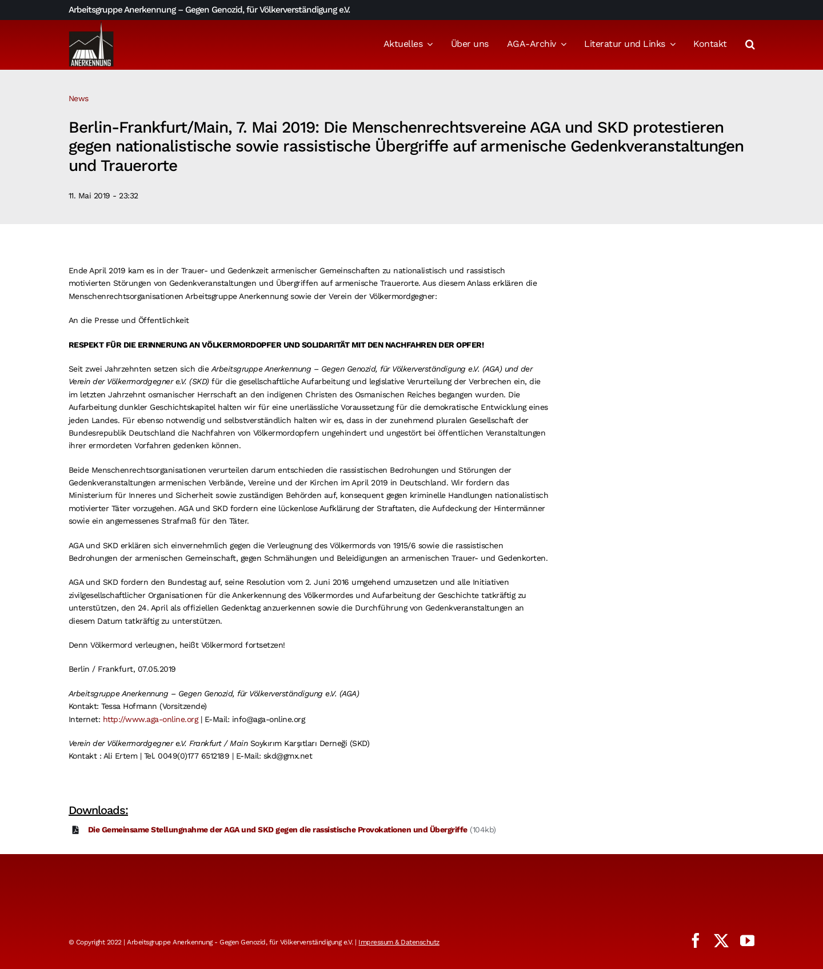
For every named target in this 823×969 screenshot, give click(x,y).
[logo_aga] (91, 24)
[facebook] (695, 940)
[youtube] (747, 940)
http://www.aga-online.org (150, 719)
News (79, 98)
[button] (750, 45)
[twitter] (721, 940)
